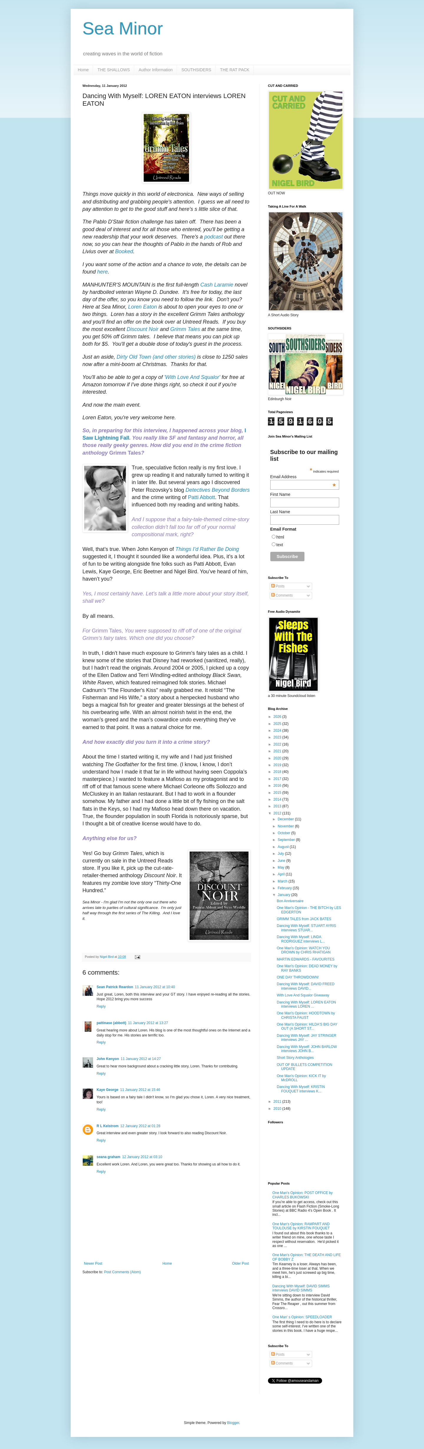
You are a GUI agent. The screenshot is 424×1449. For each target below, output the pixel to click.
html (280, 537)
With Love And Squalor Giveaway (303, 995)
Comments (282, 595)
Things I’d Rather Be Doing (207, 549)
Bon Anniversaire (290, 901)
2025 (278, 724)
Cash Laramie (216, 285)
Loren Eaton (142, 307)
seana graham (108, 1157)
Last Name (280, 511)
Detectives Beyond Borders (218, 490)
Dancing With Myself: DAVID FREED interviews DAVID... (305, 986)
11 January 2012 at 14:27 (141, 1059)
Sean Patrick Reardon (115, 987)
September (287, 840)
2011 (278, 1101)
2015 (278, 793)
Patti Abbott (201, 497)
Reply (101, 1006)
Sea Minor (122, 28)
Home (83, 69)
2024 (278, 730)
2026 (278, 717)
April (282, 874)
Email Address (303, 476)
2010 (278, 1109)
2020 (278, 758)
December (286, 819)
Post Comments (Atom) (122, 1272)
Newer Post (93, 1263)
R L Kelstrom (107, 1126)
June (282, 861)
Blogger (233, 1423)
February (285, 888)
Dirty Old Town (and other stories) (156, 357)
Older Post (240, 1263)
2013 (278, 806)
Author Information (156, 69)
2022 (278, 744)
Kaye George (107, 1090)
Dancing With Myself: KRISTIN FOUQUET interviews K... (301, 1089)
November (286, 826)
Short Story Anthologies (295, 1058)
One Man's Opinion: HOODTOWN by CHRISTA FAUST (306, 1015)
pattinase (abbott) (111, 1023)
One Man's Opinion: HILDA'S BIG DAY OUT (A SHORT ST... (307, 1026)
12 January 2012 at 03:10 (142, 1157)
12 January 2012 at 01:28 (140, 1126)
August (284, 847)
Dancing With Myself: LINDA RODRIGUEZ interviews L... (301, 939)
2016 (278, 786)
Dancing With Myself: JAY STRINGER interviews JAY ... (306, 1038)
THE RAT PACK (234, 69)
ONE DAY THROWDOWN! (298, 977)
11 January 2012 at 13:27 (148, 1023)
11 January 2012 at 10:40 (155, 987)
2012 (278, 813)
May (281, 867)
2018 (278, 772)
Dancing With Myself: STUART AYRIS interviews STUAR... (306, 928)
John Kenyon (108, 1059)
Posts (277, 586)
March (283, 881)
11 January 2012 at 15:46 (140, 1090)
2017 (278, 779)
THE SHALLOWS (113, 69)
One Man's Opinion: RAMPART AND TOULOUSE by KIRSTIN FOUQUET (300, 1226)
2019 (278, 765)
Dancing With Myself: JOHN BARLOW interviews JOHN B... (307, 1049)
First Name (280, 494)
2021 (278, 751)
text (279, 544)
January (284, 895)
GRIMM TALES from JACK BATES (304, 919)
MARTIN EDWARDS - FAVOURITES (305, 959)
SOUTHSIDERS (196, 69)
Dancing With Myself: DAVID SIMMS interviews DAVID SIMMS (300, 1288)
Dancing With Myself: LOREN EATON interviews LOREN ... (306, 1004)
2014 (278, 799)
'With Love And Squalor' (192, 377)
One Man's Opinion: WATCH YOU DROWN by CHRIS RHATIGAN (304, 950)
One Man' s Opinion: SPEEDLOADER (302, 1317)
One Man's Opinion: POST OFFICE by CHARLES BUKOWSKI (302, 1195)
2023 (278, 737)
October (284, 833)
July (281, 854)
